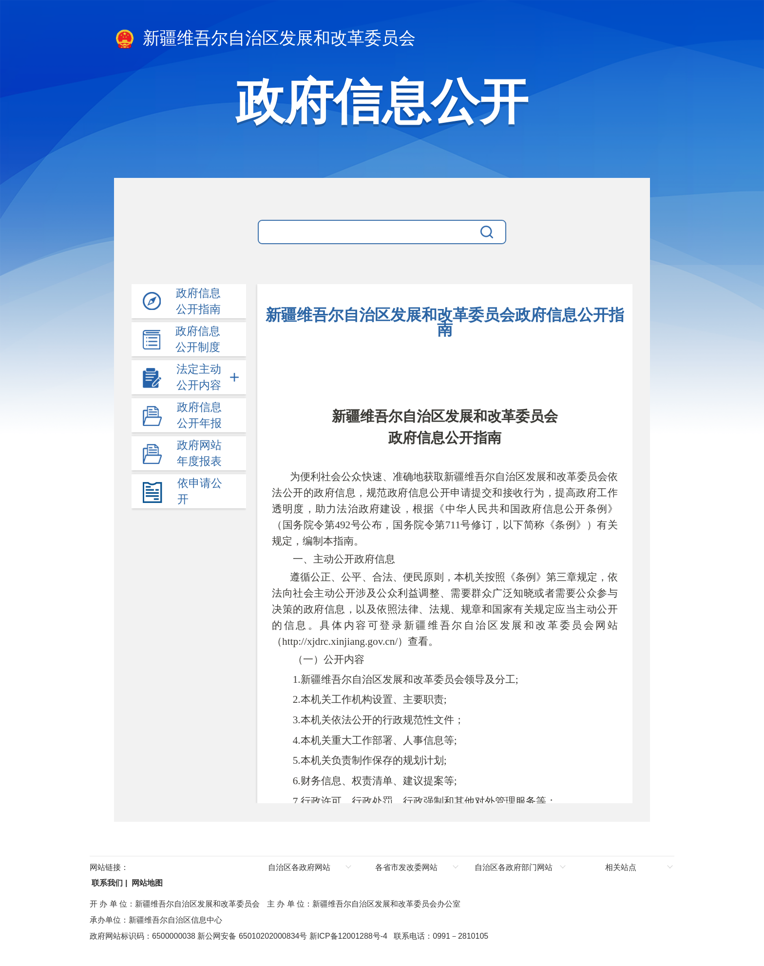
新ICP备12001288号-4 (347, 936)
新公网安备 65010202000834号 (251, 936)
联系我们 (106, 883)
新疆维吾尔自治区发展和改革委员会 (265, 39)
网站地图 (146, 883)
